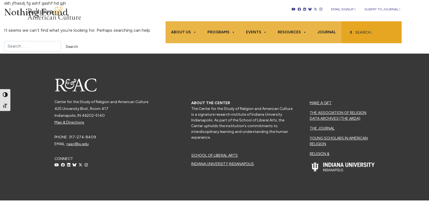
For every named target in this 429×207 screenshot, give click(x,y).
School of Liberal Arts (214, 155)
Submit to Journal (382, 9)
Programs (221, 32)
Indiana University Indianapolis (222, 164)
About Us (183, 32)
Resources (292, 32)
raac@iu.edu (77, 144)
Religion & (319, 153)
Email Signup (343, 9)
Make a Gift (321, 103)
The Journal (322, 128)
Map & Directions (69, 122)
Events (256, 32)
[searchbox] (374, 32)
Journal (326, 32)
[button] (351, 32)
